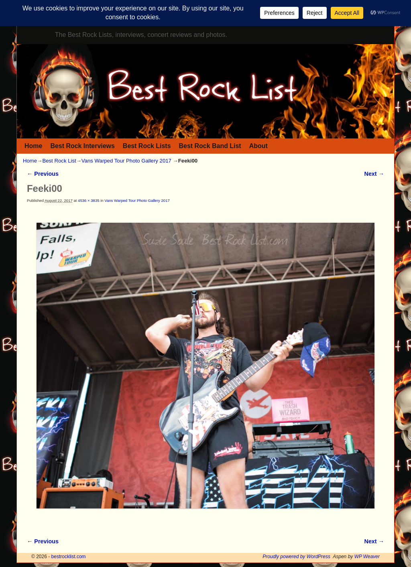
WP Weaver (367, 556)
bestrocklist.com (68, 556)
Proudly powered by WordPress (296, 556)
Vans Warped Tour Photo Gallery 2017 (126, 161)
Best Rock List (59, 161)
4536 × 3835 (88, 200)
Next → (374, 174)
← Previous (43, 174)
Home (33, 145)
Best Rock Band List (210, 145)
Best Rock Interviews (82, 145)
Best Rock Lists (147, 145)
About (258, 145)
